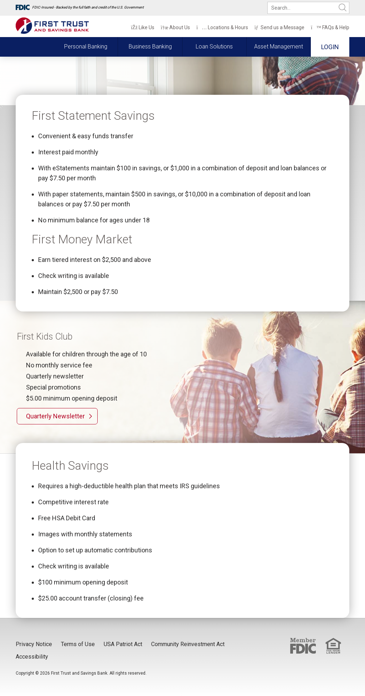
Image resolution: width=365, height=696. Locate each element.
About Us (175, 27)
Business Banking (150, 46)
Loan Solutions (214, 46)
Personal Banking (85, 46)
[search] (308, 8)
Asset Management (278, 46)
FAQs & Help (330, 27)
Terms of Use (78, 644)
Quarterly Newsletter (55, 416)
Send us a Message (279, 27)
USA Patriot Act (123, 644)
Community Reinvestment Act (188, 644)
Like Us (142, 27)
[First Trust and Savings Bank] (52, 26)
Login (330, 47)
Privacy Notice (34, 644)
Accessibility (32, 656)
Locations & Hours (222, 27)
